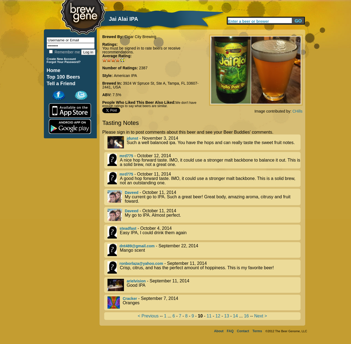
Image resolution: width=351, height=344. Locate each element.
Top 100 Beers (63, 77)
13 (226, 316)
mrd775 (126, 156)
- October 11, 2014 (204, 178)
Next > (260, 316)
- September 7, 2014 (204, 302)
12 (218, 316)
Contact (243, 331)
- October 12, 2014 (204, 160)
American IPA (125, 75)
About (218, 331)
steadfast (128, 228)
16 (246, 316)
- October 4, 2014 (204, 232)
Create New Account (61, 59)
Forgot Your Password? (64, 62)
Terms (257, 331)
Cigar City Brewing (140, 37)
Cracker (130, 298)
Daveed (131, 192)
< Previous (148, 316)
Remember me (64, 52)
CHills (297, 111)
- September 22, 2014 (204, 250)
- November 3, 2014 (204, 142)
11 (209, 316)
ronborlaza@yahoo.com (141, 263)
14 (235, 316)
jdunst (132, 138)
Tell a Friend (61, 83)
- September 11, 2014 (204, 267)
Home (53, 70)
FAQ (230, 331)
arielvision (136, 281)
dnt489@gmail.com (137, 246)
